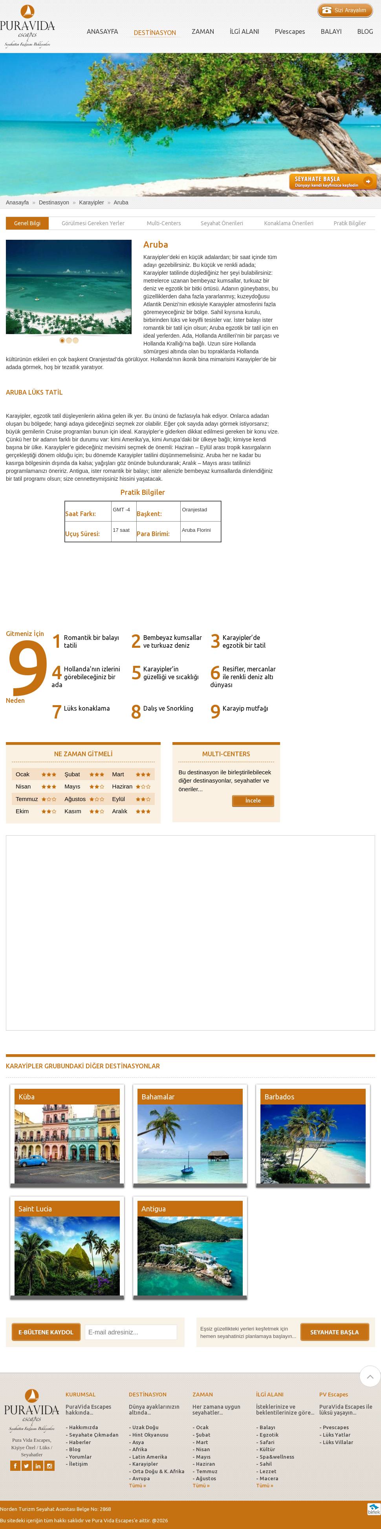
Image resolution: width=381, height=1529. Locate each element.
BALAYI (331, 31)
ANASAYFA (102, 31)
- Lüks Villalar (336, 1442)
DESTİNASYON (155, 32)
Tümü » (137, 1485)
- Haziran (203, 1464)
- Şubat (201, 1434)
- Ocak (200, 1427)
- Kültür (265, 1449)
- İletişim (77, 1464)
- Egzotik (267, 1434)
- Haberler (78, 1442)
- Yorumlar (79, 1456)
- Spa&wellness (275, 1456)
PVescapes (290, 31)
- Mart (200, 1442)
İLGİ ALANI (244, 31)
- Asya (136, 1442)
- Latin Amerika (148, 1456)
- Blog (73, 1449)
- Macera (267, 1478)
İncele (253, 801)
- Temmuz (205, 1471)
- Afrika (138, 1449)
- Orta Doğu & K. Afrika (157, 1471)
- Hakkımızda (82, 1427)
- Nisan (201, 1449)
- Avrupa (139, 1478)
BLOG (365, 31)
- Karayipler (143, 1464)
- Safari (265, 1442)
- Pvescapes (334, 1427)
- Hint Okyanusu (149, 1434)
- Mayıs (201, 1456)
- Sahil (264, 1464)
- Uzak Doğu (144, 1427)
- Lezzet (266, 1471)
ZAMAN (203, 31)
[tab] (27, 223)
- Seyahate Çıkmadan (92, 1434)
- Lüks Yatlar (334, 1434)
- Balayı (265, 1427)
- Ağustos (204, 1478)
